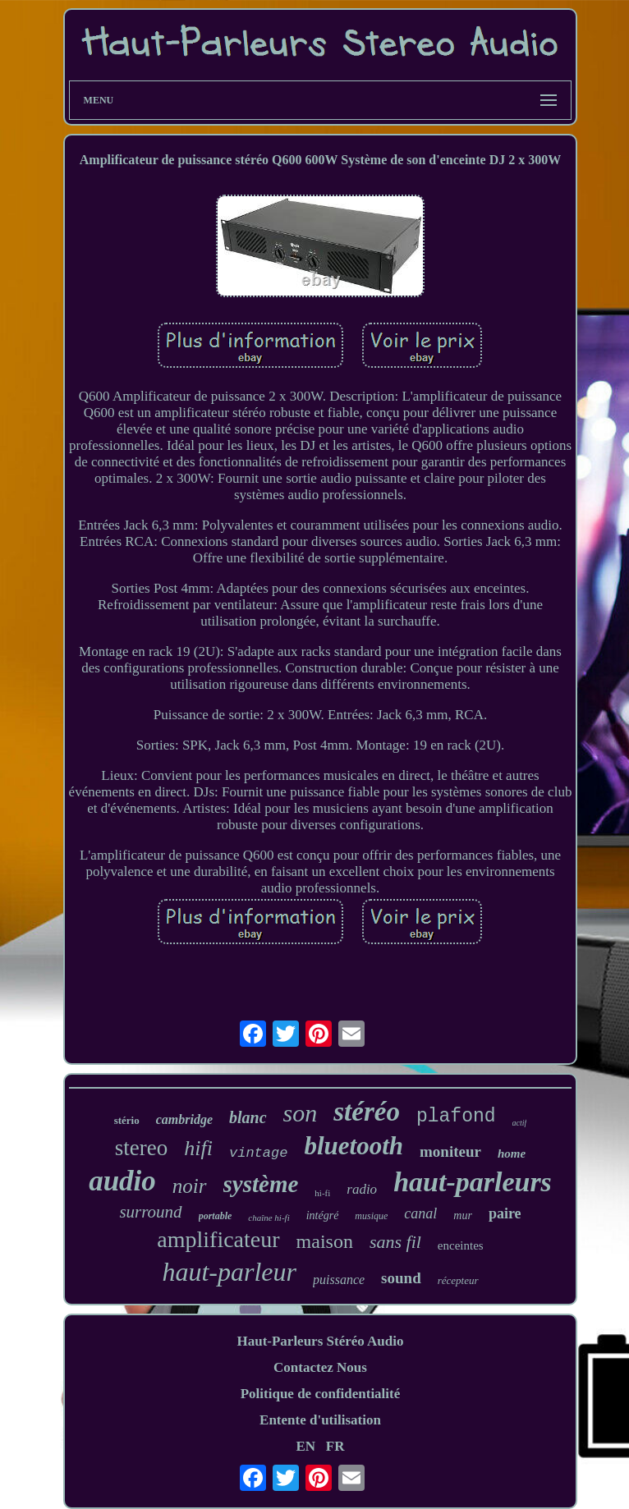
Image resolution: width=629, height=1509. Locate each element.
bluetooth (353, 1145)
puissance (339, 1280)
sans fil (395, 1242)
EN (305, 1446)
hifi (198, 1148)
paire (505, 1213)
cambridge (184, 1119)
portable (215, 1216)
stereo (141, 1147)
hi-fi (322, 1193)
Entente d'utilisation (320, 1420)
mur (462, 1215)
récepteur (458, 1280)
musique (371, 1216)
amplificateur (218, 1239)
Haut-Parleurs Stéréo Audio (319, 1341)
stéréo (366, 1111)
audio (122, 1181)
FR (335, 1446)
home (512, 1153)
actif (519, 1122)
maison (324, 1241)
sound (401, 1278)
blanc (248, 1117)
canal (420, 1213)
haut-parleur (229, 1272)
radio (362, 1189)
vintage (258, 1153)
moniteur (450, 1151)
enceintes (461, 1245)
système (261, 1184)
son (300, 1112)
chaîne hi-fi (268, 1217)
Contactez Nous (320, 1367)
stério (127, 1120)
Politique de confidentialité (321, 1393)
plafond (456, 1116)
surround (150, 1212)
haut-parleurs (472, 1182)
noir (189, 1186)
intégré (322, 1215)
